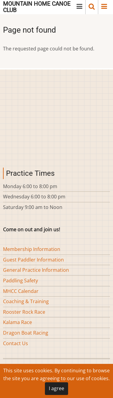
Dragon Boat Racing (25, 332)
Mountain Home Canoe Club (37, 7)
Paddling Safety (20, 280)
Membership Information (31, 249)
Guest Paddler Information (33, 259)
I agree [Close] (56, 388)
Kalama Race (17, 322)
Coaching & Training (26, 301)
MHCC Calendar (21, 291)
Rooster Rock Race (24, 312)
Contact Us (15, 343)
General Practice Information (36, 270)
